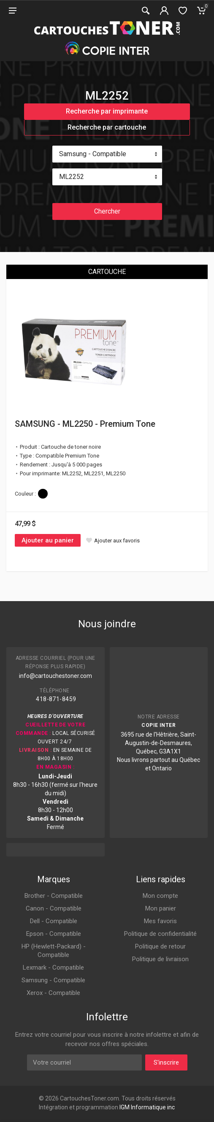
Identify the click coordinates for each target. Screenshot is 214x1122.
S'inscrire (166, 1062)
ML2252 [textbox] (71, 177)
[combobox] (107, 154)
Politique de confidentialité (160, 934)
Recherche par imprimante (107, 111)
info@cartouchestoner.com (55, 675)
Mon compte (160, 896)
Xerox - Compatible (53, 993)
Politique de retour (160, 946)
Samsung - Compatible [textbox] (92, 154)
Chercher (107, 211)
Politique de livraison (160, 959)
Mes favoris (160, 921)
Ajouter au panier (48, 540)
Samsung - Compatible (53, 980)
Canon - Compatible (53, 908)
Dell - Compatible (53, 921)
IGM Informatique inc (147, 1107)
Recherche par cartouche (107, 127)
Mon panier (160, 908)
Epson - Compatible (53, 934)
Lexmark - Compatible (53, 967)
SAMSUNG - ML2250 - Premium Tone (85, 424)
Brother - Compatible (53, 896)
